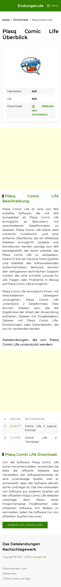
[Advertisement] (30, 158)
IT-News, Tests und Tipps (16, 578)
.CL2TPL (15, 437)
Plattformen (9, 573)
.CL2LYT (15, 426)
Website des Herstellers (25, 525)
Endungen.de (30, 6)
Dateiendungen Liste (14, 568)
